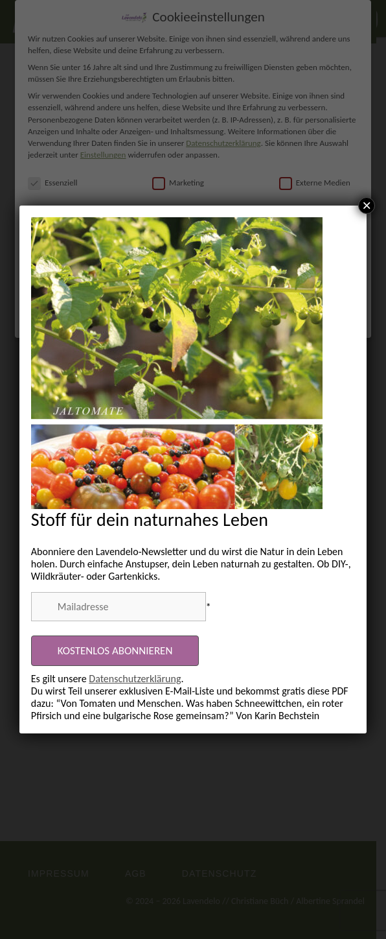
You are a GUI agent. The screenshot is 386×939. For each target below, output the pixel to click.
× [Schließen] (366, 205)
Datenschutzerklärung (135, 678)
